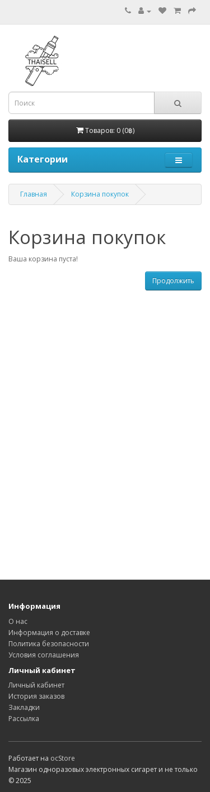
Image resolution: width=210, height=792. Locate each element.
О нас (17, 621)
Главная (33, 194)
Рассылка (23, 718)
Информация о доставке (49, 632)
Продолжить (173, 280)
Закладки (24, 707)
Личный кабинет (36, 685)
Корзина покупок (100, 194)
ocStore (62, 758)
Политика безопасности (48, 643)
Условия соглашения (43, 655)
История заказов (36, 696)
